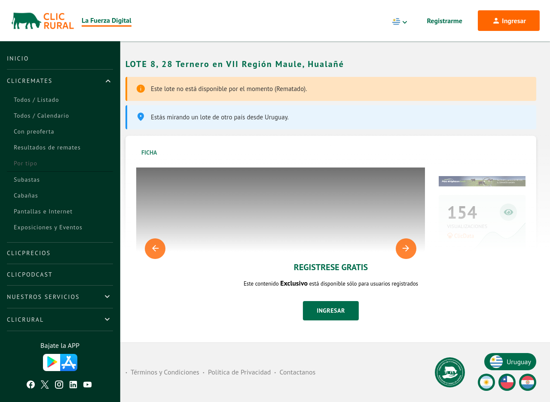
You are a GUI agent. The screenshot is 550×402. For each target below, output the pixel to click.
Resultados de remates (47, 147)
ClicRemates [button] (29, 81)
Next (406, 248)
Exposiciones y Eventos (48, 227)
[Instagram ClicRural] (59, 386)
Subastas (27, 179)
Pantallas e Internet (43, 211)
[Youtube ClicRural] (87, 386)
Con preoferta (34, 131)
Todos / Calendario (41, 115)
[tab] (60, 81)
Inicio (18, 58)
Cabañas (26, 195)
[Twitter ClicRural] (45, 386)
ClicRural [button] (25, 319)
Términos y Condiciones (165, 372)
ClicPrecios (29, 253)
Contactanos (297, 372)
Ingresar (331, 310)
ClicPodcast (30, 274)
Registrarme (444, 20)
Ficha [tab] (149, 152)
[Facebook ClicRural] (31, 386)
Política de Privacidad (239, 372)
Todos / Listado (36, 100)
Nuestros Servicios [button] (43, 297)
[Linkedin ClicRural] (73, 386)
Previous (155, 248)
